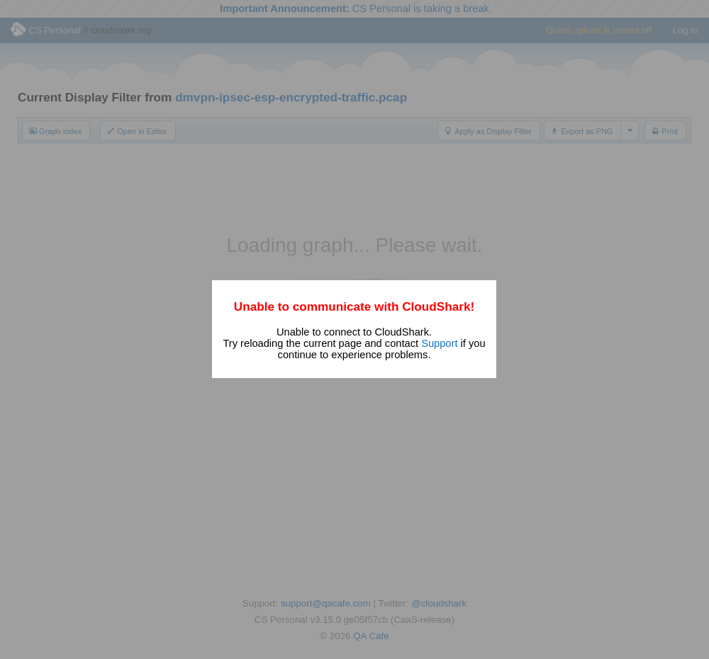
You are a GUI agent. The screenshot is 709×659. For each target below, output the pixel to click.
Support (439, 343)
